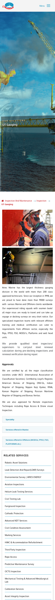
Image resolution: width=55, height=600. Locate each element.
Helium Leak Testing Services (19, 491)
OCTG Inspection (13, 571)
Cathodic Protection (14, 513)
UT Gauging (7, 204)
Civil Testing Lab (13, 499)
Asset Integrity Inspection (17, 596)
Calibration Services (14, 589)
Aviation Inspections (14, 484)
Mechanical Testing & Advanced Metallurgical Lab (26, 580)
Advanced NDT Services (16, 520)
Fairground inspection (15, 506)
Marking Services (13, 535)
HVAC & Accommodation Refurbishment (23, 542)
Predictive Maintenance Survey (19, 564)
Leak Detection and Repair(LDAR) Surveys (24, 470)
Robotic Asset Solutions (16, 462)
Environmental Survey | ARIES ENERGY (23, 477)
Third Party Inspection (15, 549)
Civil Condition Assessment (18, 528)
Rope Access (11, 557)
